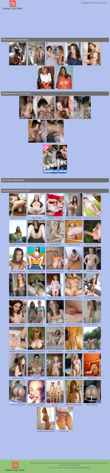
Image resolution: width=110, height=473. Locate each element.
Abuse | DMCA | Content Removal (78, 467)
